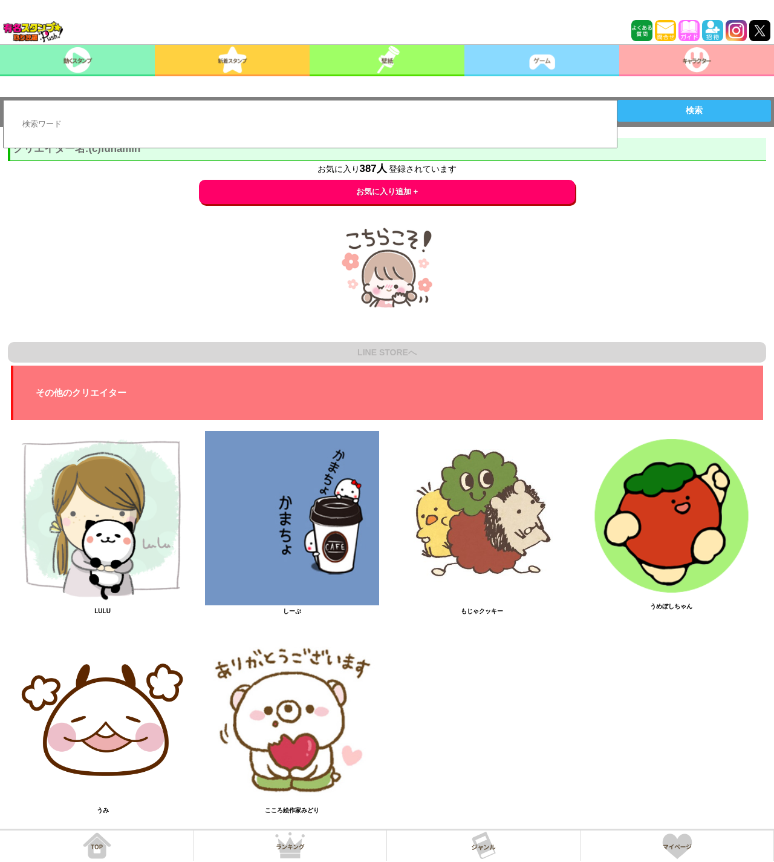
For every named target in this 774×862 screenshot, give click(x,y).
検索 (694, 110)
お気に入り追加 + (387, 191)
